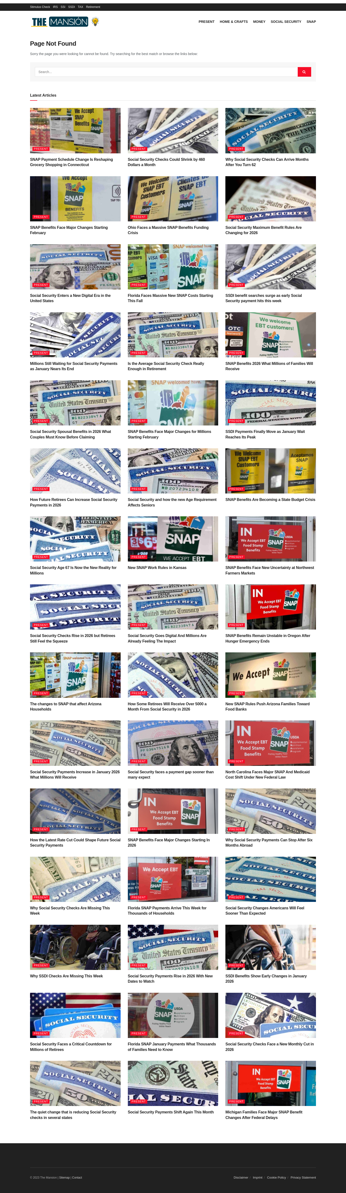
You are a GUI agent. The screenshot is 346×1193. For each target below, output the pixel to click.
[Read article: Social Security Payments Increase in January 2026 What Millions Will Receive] (75, 743)
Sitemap (64, 1177)
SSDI (71, 7)
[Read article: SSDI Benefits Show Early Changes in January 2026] (270, 947)
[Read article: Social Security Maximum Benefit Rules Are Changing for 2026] (270, 198)
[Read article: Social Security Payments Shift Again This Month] (173, 1083)
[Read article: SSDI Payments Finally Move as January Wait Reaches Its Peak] (270, 402)
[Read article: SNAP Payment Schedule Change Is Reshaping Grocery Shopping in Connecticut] (75, 130)
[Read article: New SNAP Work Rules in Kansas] (173, 539)
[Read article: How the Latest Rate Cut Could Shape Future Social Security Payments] (75, 811)
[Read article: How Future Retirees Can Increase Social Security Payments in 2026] (75, 470)
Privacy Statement (303, 1177)
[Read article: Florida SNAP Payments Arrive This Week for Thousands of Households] (173, 879)
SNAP (311, 22)
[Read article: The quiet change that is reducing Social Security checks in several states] (75, 1083)
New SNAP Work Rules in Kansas (157, 568)
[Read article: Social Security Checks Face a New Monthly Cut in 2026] (270, 1015)
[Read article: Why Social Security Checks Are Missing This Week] (75, 879)
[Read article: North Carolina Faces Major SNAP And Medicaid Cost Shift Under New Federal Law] (270, 743)
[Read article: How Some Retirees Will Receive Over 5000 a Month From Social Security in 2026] (173, 675)
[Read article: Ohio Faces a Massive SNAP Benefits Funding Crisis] (173, 198)
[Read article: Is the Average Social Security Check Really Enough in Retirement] (173, 334)
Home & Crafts (234, 22)
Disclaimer (241, 1177)
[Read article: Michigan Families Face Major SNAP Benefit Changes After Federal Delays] (270, 1083)
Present (207, 22)
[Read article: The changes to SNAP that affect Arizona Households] (75, 675)
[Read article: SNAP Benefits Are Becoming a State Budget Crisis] (270, 470)
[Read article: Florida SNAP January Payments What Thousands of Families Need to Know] (173, 1015)
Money (259, 22)
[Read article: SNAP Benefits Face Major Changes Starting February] (75, 198)
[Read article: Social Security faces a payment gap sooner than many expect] (173, 743)
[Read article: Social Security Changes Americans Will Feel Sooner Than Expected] (270, 879)
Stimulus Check (40, 7)
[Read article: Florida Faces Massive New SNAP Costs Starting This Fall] (173, 266)
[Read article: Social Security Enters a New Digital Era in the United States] (75, 266)
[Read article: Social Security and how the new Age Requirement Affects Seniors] (173, 470)
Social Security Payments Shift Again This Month (171, 1112)
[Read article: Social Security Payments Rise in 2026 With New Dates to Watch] (173, 947)
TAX (80, 7)
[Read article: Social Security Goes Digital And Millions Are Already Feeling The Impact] (173, 607)
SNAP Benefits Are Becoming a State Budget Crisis (270, 500)
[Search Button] (304, 72)
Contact (77, 1177)
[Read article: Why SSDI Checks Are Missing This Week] (75, 947)
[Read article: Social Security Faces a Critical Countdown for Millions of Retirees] (75, 1015)
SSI (63, 7)
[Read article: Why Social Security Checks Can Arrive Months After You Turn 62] (270, 130)
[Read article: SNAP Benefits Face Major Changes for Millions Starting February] (173, 402)
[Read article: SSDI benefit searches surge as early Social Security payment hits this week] (270, 266)
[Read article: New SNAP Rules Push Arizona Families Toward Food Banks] (270, 675)
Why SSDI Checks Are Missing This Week (66, 976)
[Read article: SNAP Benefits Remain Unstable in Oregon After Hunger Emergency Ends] (270, 607)
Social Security (286, 22)
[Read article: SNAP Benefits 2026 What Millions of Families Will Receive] (270, 334)
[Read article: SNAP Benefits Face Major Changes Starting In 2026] (173, 811)
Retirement (93, 7)
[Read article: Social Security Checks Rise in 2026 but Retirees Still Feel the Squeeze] (75, 607)
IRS (55, 7)
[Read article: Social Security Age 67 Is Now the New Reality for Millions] (75, 539)
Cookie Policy (276, 1177)
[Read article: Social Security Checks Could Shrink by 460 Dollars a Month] (173, 130)
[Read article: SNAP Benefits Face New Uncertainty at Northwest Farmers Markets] (270, 539)
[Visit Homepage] (66, 22)
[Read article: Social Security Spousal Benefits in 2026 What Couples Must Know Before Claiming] (75, 402)
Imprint (258, 1177)
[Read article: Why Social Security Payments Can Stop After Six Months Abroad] (270, 811)
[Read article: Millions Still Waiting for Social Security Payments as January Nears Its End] (75, 334)
